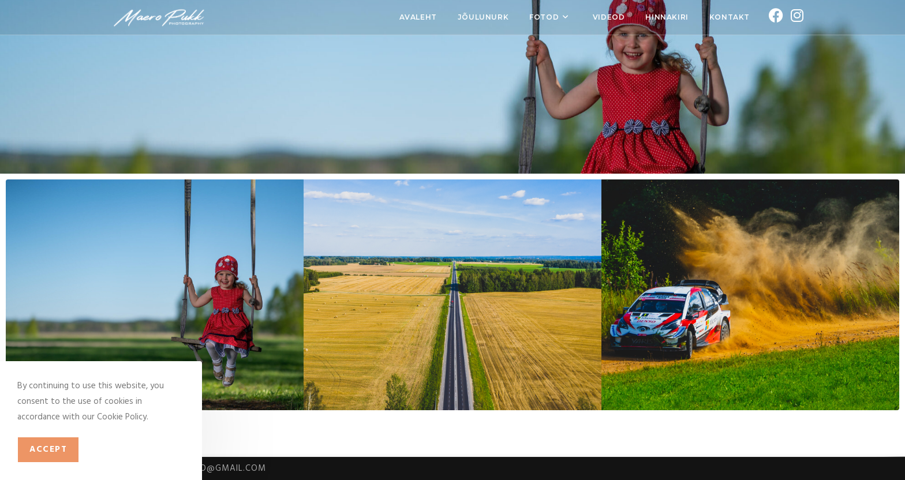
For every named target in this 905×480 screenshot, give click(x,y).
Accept (48, 449)
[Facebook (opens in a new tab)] (774, 16)
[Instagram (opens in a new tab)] (795, 16)
